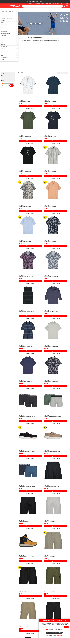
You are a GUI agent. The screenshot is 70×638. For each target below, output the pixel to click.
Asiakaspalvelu (48, 3)
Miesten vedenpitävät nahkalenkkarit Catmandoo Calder (60, 510)
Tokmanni (61, 3)
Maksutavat (37, 620)
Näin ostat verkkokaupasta (40, 618)
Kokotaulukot (38, 623)
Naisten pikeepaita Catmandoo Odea (60, 244)
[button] (64, 6)
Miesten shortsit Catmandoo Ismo (59, 536)
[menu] (5, 6)
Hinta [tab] (22, 78)
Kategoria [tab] (23, 70)
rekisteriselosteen (60, 635)
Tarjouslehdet (37, 3)
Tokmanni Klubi (31, 3)
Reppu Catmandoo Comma (42, 563)
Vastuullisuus (22, 626)
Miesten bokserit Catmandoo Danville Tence (42, 325)
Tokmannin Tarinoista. (46, 38)
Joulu (36, 629)
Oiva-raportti (22, 630)
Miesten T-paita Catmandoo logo (43, 115)
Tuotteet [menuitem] (5, 6)
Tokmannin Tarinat (23, 621)
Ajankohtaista (38, 631)
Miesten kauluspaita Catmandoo (59, 141)
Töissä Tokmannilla (24, 620)
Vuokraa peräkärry (8, 623)
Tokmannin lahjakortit (8, 628)
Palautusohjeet (38, 621)
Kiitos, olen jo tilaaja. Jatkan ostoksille (54, 632)
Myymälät (43, 3)
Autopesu (6, 621)
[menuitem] (9, 9)
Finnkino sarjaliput (7, 626)
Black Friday (37, 628)
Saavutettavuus (23, 628)
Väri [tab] (21, 73)
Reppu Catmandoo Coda (58, 563)
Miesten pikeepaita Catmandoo (43, 89)
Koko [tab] (22, 75)
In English (66, 3)
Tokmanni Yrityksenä (24, 618)
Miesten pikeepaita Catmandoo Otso (60, 271)
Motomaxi (22, 632)
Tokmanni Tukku (55, 3)
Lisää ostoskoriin (44, 94)
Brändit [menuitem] (2, 59)
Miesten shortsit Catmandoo (42, 404)
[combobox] (42, 6)
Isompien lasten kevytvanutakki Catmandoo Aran (59, 589)
